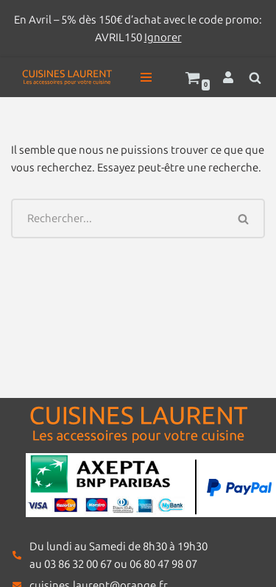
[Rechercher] (255, 77)
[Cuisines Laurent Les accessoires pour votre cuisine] (67, 77)
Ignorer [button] (163, 37)
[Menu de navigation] (146, 77)
